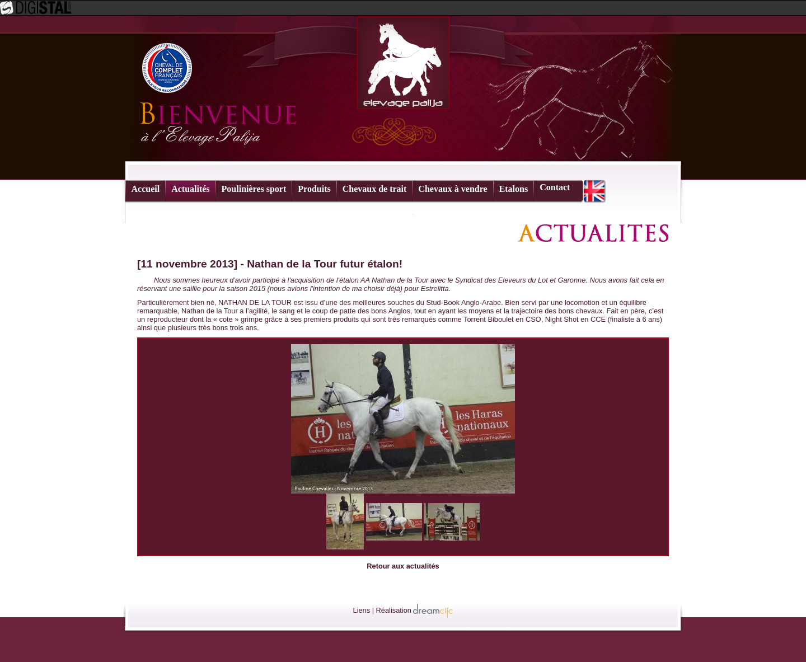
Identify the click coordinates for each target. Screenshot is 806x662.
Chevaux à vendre (452, 189)
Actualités (190, 189)
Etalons (513, 189)
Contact (555, 187)
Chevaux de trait (375, 189)
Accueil (146, 189)
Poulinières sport (254, 189)
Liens (362, 610)
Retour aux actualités (403, 566)
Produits (314, 189)
